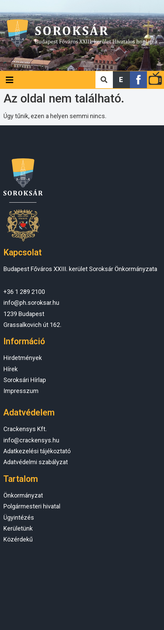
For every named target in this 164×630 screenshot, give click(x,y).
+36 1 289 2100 (24, 291)
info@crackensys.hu (31, 440)
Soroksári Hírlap (24, 379)
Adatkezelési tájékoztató (37, 451)
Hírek (10, 369)
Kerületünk (18, 528)
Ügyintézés (18, 517)
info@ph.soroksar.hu (31, 302)
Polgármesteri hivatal (31, 506)
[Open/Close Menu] (9, 80)
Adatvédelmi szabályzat (35, 462)
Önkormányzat (23, 495)
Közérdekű (18, 539)
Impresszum (21, 390)
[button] (121, 79)
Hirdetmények (22, 357)
